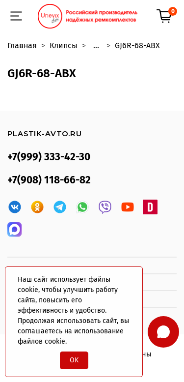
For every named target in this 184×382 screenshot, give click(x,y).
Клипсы (64, 45)
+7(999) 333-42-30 (48, 157)
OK (74, 360)
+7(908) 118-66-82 (49, 180)
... (96, 45)
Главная (22, 45)
